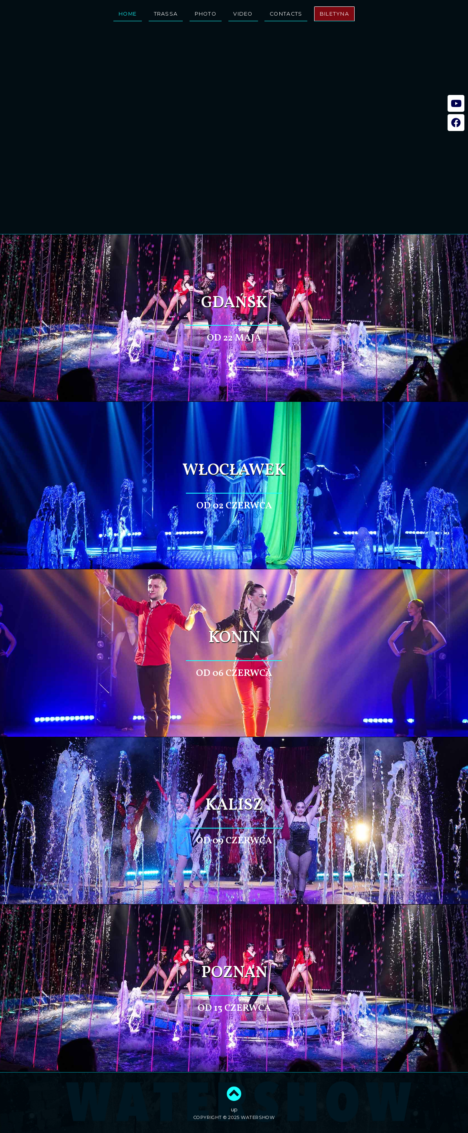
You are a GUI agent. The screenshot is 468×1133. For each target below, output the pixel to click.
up (234, 1100)
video (242, 14)
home (128, 14)
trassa (166, 14)
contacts (286, 14)
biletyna (334, 14)
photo (205, 14)
